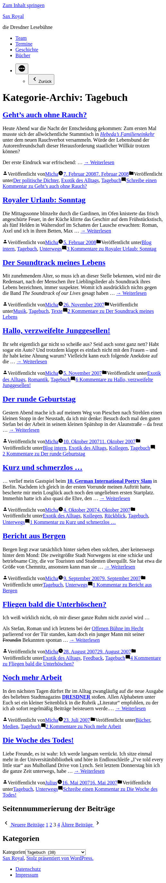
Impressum (26, 875)
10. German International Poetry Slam (109, 481)
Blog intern (54, 448)
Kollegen (118, 448)
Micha (51, 174)
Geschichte (26, 49)
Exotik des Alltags (80, 180)
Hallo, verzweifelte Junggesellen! (56, 330)
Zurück (41, 79)
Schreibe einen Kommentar (80, 183)
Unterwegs (50, 249)
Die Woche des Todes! (38, 740)
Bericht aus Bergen (34, 536)
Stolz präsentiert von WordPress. (59, 858)
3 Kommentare (111, 249)
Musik (19, 311)
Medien (10, 726)
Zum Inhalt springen (24, 5)
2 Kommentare (44, 453)
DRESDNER (76, 697)
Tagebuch (111, 180)
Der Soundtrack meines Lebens (54, 262)
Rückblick (115, 515)
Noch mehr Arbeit (32, 677)
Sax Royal (13, 16)
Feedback (93, 658)
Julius (51, 782)
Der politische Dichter (36, 180)
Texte (56, 311)
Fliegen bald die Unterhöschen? (54, 604)
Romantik (38, 379)
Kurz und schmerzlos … (43, 467)
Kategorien (14, 852)
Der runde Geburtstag (39, 399)
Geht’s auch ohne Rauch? (45, 114)
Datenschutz (28, 869)
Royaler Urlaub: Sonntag (44, 200)
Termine (23, 44)
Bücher (22, 55)
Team (21, 38)
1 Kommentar (73, 522)
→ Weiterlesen (99, 162)
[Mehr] (21, 69)
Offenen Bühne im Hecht (118, 628)
